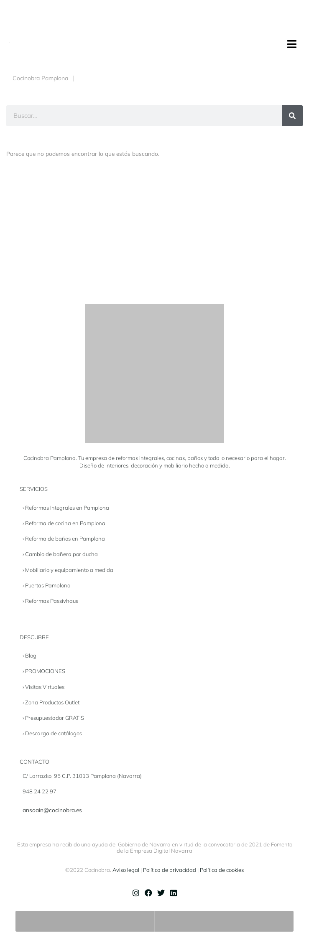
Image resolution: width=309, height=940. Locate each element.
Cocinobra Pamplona (40, 78)
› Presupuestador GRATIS (53, 717)
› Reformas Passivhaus (50, 600)
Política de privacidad (169, 869)
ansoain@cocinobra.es (52, 809)
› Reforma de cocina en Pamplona (64, 523)
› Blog (29, 655)
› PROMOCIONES (44, 671)
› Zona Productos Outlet (51, 702)
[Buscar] (292, 115)
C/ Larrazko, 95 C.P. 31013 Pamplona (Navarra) (82, 775)
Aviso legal (125, 869)
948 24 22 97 (39, 791)
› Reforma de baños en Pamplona (64, 538)
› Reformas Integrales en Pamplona (66, 507)
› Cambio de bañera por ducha (60, 554)
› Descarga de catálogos (52, 733)
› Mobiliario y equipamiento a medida (68, 570)
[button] (292, 44)
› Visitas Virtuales (43, 686)
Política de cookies (222, 869)
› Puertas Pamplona (47, 585)
